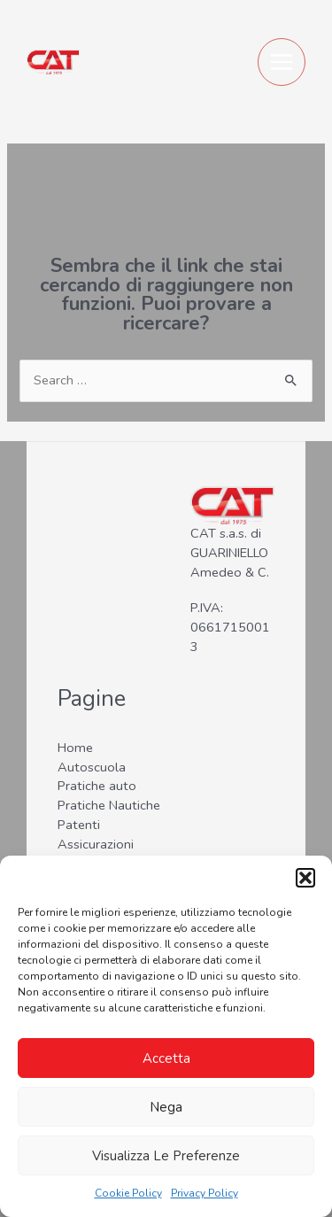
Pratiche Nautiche (109, 805)
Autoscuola (92, 767)
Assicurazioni (96, 844)
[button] (305, 878)
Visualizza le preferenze (166, 1156)
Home (75, 747)
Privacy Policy (204, 1193)
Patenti (79, 824)
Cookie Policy (128, 1193)
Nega (166, 1107)
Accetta (166, 1058)
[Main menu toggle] (281, 62)
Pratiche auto (97, 786)
